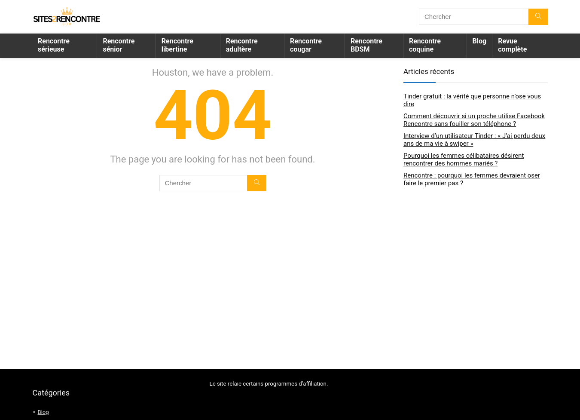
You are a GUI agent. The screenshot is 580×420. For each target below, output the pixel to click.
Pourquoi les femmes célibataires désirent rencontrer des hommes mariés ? (463, 159)
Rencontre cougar (306, 45)
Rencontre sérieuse (54, 45)
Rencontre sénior (118, 45)
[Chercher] (538, 17)
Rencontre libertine (177, 45)
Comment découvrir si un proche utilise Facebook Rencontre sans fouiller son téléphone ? (474, 120)
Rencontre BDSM (366, 45)
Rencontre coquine (425, 45)
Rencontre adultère (242, 45)
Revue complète (512, 45)
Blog (480, 41)
